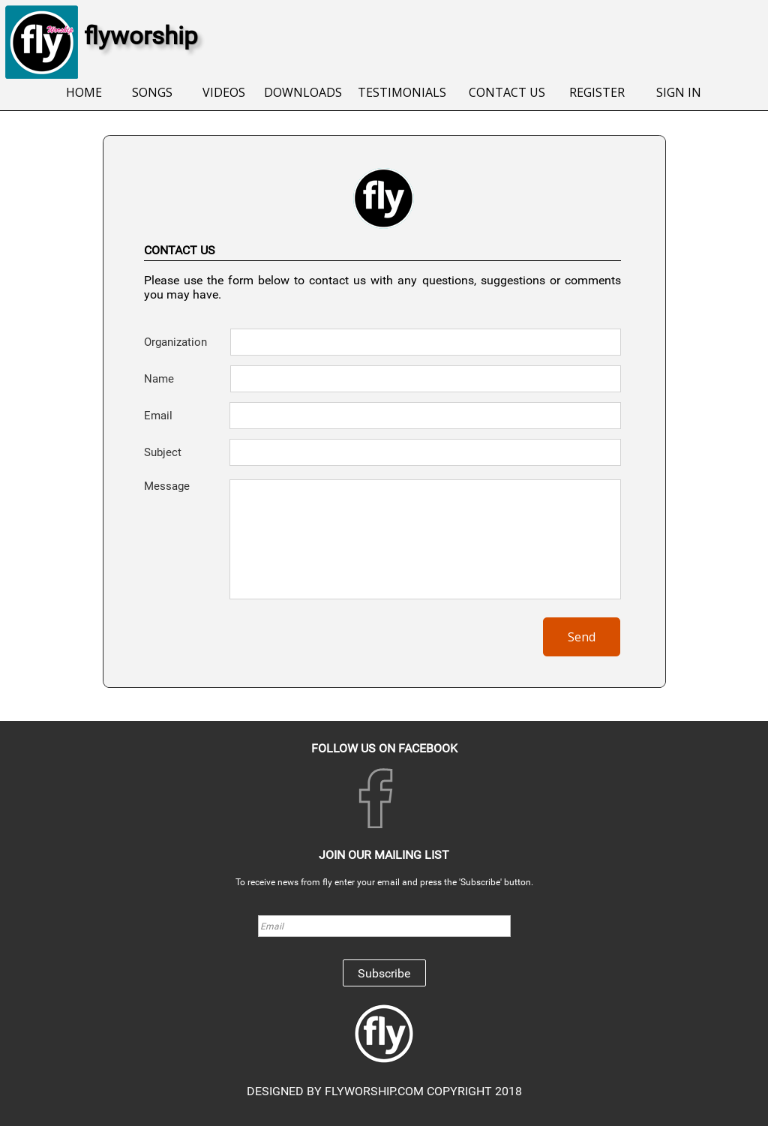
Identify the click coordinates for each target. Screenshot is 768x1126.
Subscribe (384, 973)
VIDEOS (223, 92)
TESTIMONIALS (402, 92)
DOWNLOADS (303, 92)
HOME (84, 92)
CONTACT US (507, 92)
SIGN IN (678, 92)
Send (582, 637)
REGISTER (597, 92)
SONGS (152, 92)
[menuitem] (83, 93)
